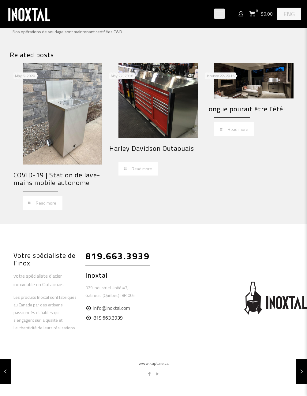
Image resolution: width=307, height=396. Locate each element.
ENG (289, 14)
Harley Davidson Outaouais (151, 148)
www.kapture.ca (154, 363)
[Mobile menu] (219, 14)
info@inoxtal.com (111, 308)
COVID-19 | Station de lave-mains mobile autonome (56, 179)
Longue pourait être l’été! (245, 109)
